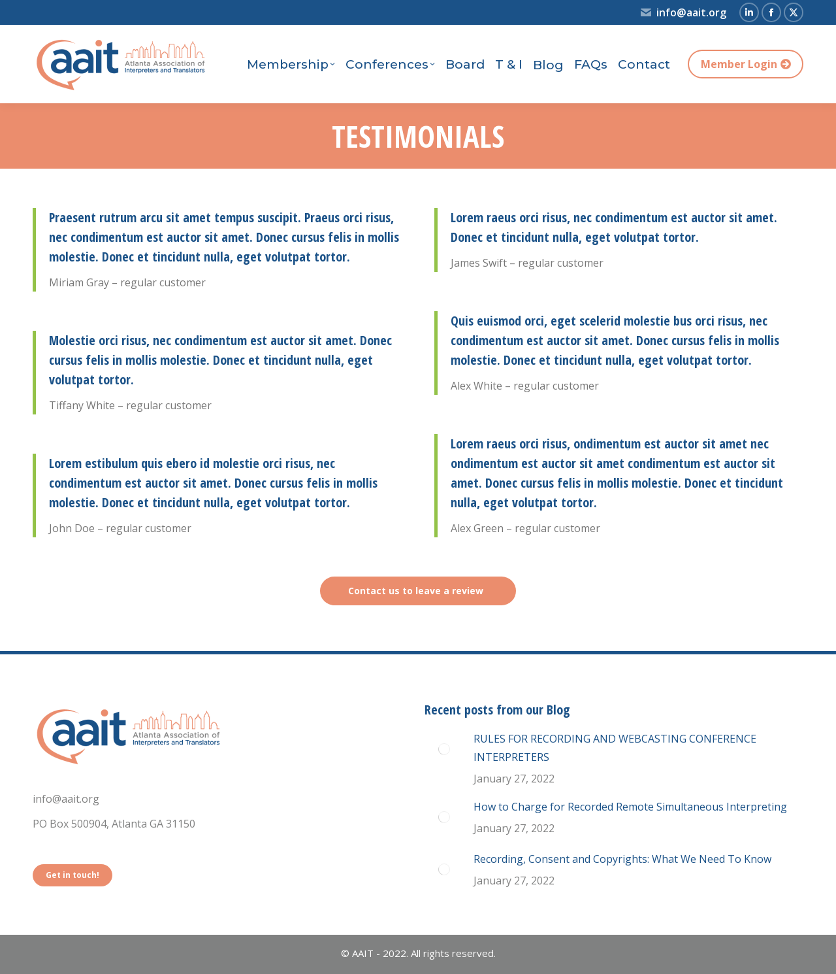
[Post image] (444, 749)
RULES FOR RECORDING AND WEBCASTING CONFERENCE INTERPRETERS (615, 747)
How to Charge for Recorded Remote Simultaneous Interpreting (630, 806)
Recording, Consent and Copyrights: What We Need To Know (622, 859)
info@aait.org (682, 12)
